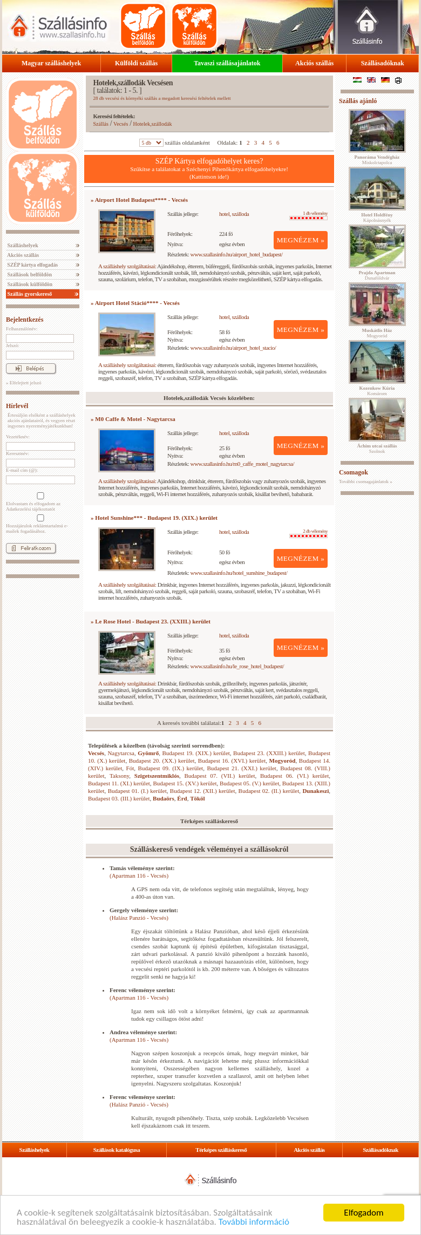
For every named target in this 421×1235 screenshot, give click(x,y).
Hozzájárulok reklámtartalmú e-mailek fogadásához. (39, 524)
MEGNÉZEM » (301, 240)
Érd (182, 798)
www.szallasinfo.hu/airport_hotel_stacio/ (233, 347)
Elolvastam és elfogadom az (39, 502)
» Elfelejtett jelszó (23, 382)
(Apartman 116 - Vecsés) (139, 875)
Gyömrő (148, 753)
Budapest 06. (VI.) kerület (294, 775)
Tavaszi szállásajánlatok (227, 63)
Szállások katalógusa (116, 1149)
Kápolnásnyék (377, 217)
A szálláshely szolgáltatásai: (127, 266)
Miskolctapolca (377, 159)
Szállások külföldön (29, 284)
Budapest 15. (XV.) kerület (184, 783)
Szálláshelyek (22, 245)
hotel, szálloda (234, 214)
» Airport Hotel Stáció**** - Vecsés (135, 303)
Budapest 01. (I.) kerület (137, 791)
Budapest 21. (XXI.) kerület (241, 768)
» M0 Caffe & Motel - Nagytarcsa (133, 419)
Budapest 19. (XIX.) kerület (196, 753)
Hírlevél (17, 406)
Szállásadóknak (382, 63)
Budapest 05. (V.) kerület (249, 783)
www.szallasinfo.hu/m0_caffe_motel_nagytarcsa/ (242, 463)
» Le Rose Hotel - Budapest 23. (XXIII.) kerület (150, 621)
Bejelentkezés (24, 319)
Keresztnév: (17, 453)
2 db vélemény (308, 533)
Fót (130, 768)
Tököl (197, 798)
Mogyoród (282, 760)
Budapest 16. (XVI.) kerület (232, 760)
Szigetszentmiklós (156, 775)
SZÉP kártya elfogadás (32, 265)
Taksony (119, 775)
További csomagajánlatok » (365, 481)
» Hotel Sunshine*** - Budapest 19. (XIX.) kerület (154, 517)
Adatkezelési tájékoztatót (30, 509)
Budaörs (163, 798)
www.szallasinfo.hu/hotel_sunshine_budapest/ (239, 572)
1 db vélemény (308, 215)
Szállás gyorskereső (29, 294)
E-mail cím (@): (22, 470)
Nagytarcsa (120, 753)
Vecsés (120, 124)
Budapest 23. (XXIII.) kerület (269, 753)
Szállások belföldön (29, 274)
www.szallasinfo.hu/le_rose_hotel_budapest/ (237, 666)
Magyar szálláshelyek (51, 63)
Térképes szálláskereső (221, 1149)
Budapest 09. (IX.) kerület (170, 768)
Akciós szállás (314, 63)
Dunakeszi (315, 791)
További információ (254, 1222)
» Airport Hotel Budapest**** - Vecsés (139, 199)
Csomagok (353, 472)
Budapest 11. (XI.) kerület (119, 783)
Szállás (100, 124)
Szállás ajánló (358, 101)
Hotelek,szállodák (152, 124)
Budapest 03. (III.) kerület (119, 798)
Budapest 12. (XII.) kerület (202, 791)
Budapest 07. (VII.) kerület (220, 775)
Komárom (377, 390)
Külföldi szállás (136, 63)
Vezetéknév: (18, 436)
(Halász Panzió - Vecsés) (139, 917)
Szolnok (377, 448)
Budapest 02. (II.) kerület (269, 791)
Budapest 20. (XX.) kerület (162, 760)
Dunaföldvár (376, 275)
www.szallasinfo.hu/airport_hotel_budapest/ (237, 254)
